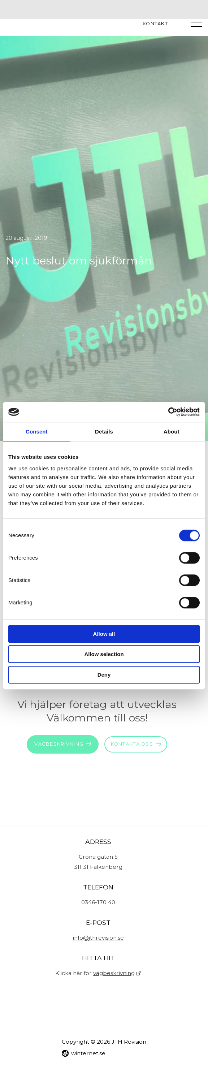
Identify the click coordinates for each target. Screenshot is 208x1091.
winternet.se (88, 1053)
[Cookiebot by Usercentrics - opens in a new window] (168, 412)
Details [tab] (104, 431)
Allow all (104, 634)
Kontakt (155, 24)
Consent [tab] (37, 431)
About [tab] (171, 431)
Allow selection (104, 654)
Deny (104, 675)
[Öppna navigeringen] (196, 24)
